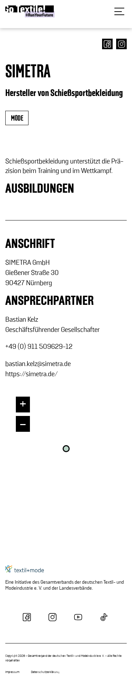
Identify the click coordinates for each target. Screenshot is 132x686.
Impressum (12, 672)
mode (17, 118)
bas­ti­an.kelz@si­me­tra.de (38, 364)
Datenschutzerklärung (45, 672)
